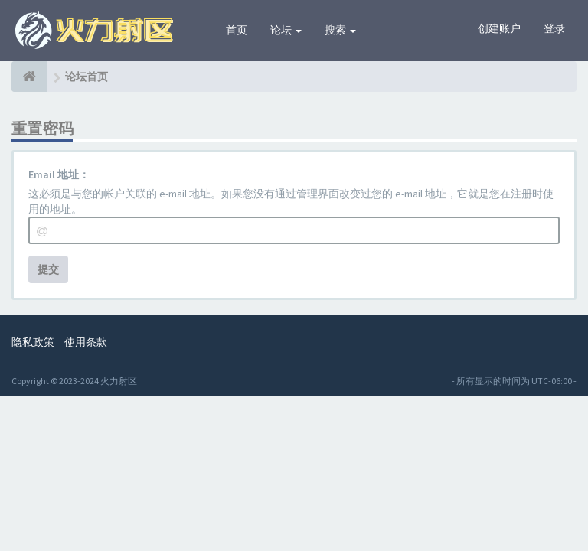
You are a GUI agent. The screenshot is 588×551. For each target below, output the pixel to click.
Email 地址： (59, 174)
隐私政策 (32, 342)
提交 (48, 269)
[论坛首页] (29, 76)
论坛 (286, 30)
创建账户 (499, 28)
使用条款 (85, 342)
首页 (236, 30)
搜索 (340, 30)
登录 (554, 28)
